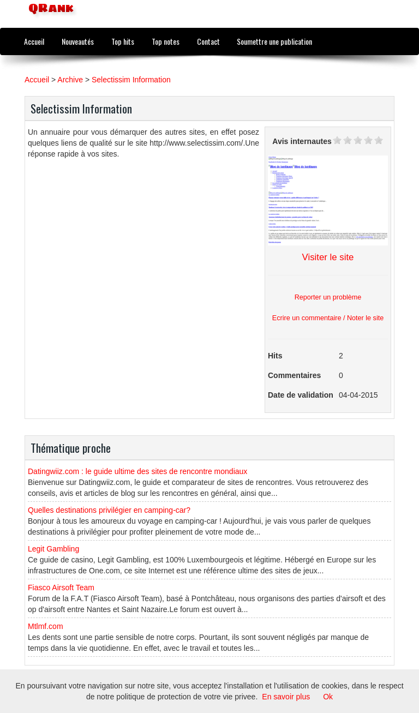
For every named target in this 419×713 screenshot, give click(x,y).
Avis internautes (301, 141)
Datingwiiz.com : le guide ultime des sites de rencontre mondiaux (137, 471)
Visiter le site (328, 257)
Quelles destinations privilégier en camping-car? (109, 510)
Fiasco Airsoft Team (61, 587)
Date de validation (300, 395)
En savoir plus (286, 696)
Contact (208, 41)
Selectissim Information (131, 79)
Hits (275, 355)
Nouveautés (78, 41)
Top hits (122, 41)
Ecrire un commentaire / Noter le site (328, 318)
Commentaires (294, 375)
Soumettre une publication (274, 41)
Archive (70, 79)
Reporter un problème (328, 297)
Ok (328, 696)
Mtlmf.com (45, 626)
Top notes (165, 41)
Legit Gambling (53, 548)
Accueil (34, 41)
